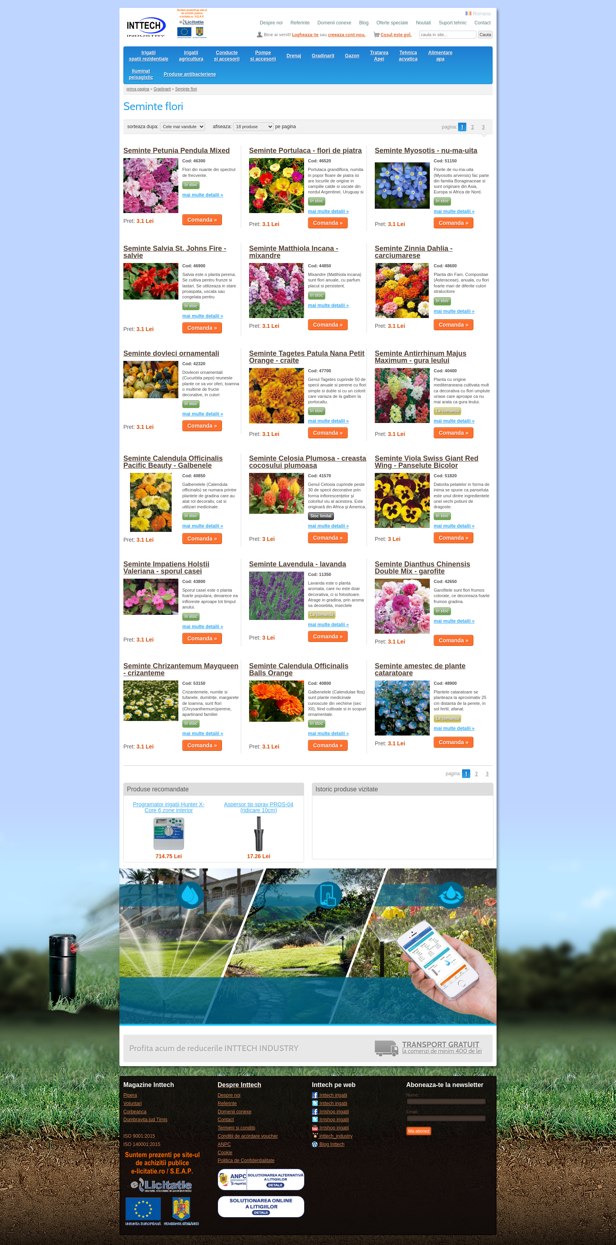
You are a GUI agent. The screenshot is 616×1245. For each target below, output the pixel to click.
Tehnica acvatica (408, 56)
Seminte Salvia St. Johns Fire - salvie (174, 252)
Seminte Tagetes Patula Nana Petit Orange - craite (307, 356)
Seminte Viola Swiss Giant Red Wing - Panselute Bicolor (426, 461)
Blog (363, 23)
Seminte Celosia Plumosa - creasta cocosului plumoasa (307, 461)
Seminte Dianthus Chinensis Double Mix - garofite (422, 567)
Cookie (225, 1152)
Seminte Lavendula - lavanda (297, 564)
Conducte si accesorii (227, 56)
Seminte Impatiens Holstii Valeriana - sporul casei (166, 567)
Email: (412, 1111)
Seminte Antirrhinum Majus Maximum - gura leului (420, 356)
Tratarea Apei (379, 56)
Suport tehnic (453, 23)
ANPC (224, 1144)
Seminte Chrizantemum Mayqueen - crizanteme (180, 669)
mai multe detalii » (202, 195)
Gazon (352, 56)
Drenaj (294, 56)
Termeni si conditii (236, 1128)
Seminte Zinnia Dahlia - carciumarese (414, 252)
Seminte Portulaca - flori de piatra (305, 150)
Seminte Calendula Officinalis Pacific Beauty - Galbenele (173, 461)
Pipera (130, 1095)
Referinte (300, 23)
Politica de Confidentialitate (246, 1160)
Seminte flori (186, 89)
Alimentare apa (440, 56)
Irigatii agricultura (191, 56)
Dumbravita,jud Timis (145, 1119)
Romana (478, 14)
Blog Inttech (328, 1144)
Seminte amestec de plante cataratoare (420, 669)
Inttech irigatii (329, 1095)
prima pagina (137, 89)
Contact (483, 23)
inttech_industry (332, 1136)
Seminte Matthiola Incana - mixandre (293, 252)
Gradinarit (323, 56)
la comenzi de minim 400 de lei (442, 1048)
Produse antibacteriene (190, 74)
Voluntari (132, 1103)
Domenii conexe (334, 23)
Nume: (412, 1094)
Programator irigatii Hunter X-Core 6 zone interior (168, 807)
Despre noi (271, 23)
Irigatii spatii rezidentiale (149, 56)
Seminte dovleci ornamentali (171, 353)
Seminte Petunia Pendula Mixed (176, 150)
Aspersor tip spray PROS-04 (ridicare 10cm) (258, 807)
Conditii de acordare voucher (248, 1136)
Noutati (423, 23)
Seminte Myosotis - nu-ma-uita (426, 150)
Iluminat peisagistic (141, 74)
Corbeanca (135, 1111)
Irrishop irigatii (330, 1111)
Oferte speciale (392, 23)
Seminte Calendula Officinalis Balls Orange (298, 669)
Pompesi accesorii (263, 56)
